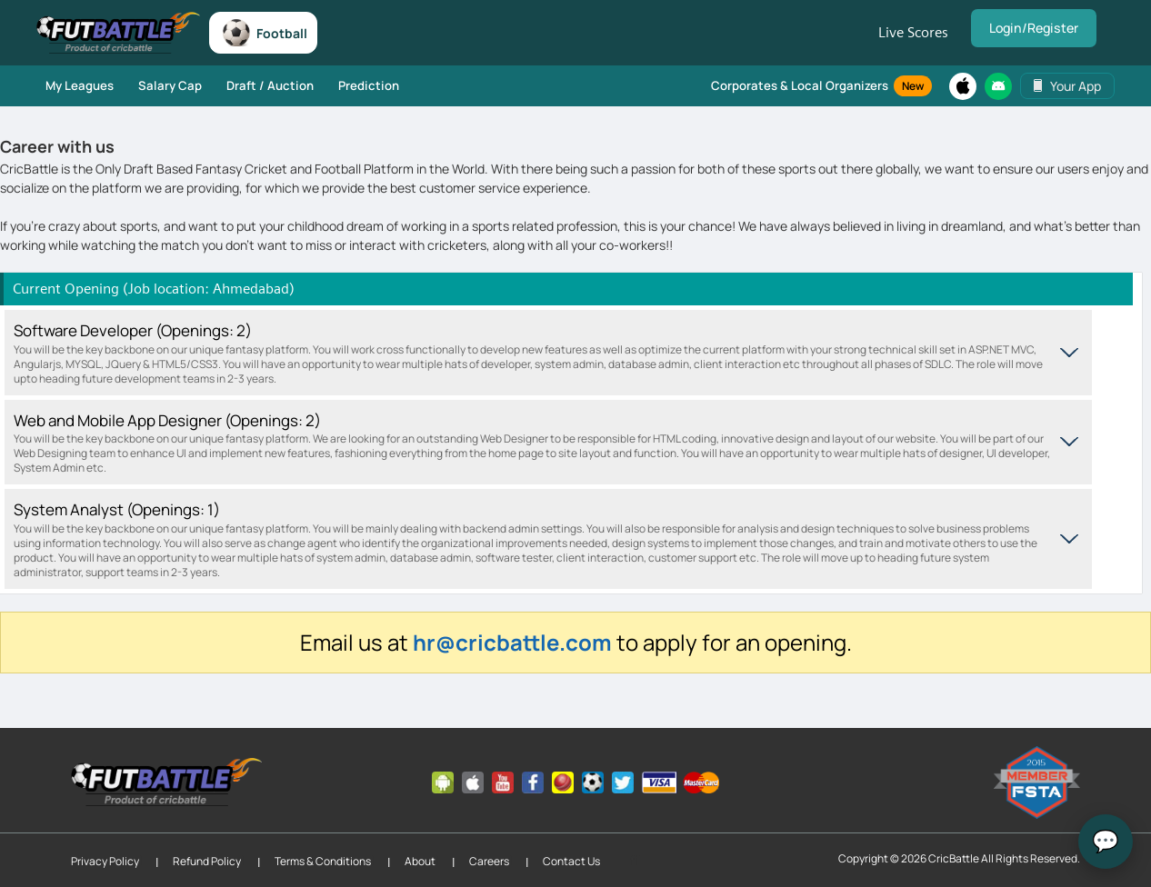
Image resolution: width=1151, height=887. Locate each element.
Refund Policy (207, 860)
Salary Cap (165, 84)
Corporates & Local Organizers (822, 85)
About (420, 860)
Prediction (354, 84)
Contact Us (571, 860)
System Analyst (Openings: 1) (535, 538)
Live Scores (917, 32)
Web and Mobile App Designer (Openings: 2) (535, 442)
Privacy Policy (105, 860)
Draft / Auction (260, 84)
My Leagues (78, 84)
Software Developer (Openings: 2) (535, 352)
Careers (489, 860)
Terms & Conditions (323, 860)
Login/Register (1035, 28)
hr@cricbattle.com (512, 641)
